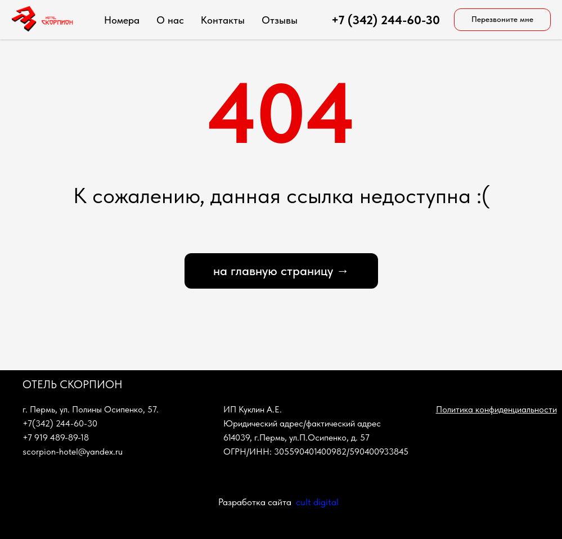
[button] (502, 19)
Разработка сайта (254, 501)
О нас (170, 20)
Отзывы (280, 20)
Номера (122, 20)
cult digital (317, 501)
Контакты (223, 20)
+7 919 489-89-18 (56, 437)
